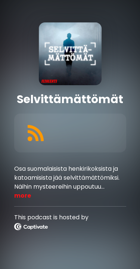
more (22, 195)
